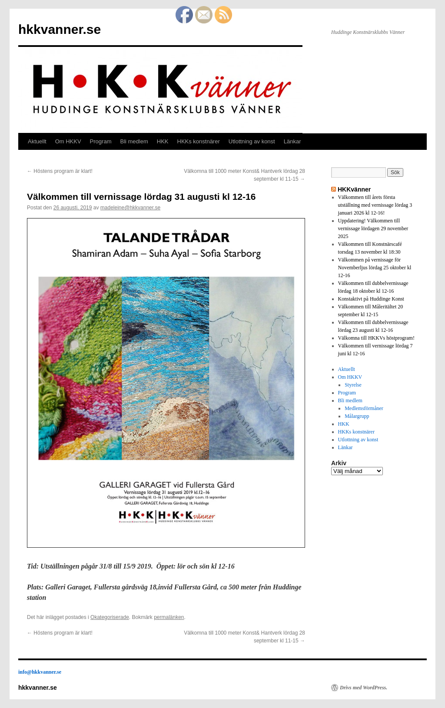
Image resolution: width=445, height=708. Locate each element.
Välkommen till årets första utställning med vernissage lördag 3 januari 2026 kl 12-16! (375, 205)
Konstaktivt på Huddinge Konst (371, 299)
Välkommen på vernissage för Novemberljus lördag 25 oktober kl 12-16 (375, 267)
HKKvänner (354, 189)
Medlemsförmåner (364, 408)
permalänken (169, 617)
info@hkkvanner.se (39, 672)
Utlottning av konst (252, 141)
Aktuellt (37, 141)
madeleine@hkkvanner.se (130, 208)
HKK (163, 141)
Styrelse (353, 385)
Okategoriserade (109, 617)
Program (101, 141)
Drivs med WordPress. (363, 688)
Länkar (292, 141)
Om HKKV (68, 141)
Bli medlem (134, 141)
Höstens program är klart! (60, 171)
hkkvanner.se (59, 29)
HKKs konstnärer (198, 141)
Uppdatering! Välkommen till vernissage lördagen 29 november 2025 (373, 228)
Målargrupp (357, 416)
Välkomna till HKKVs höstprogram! (376, 338)
